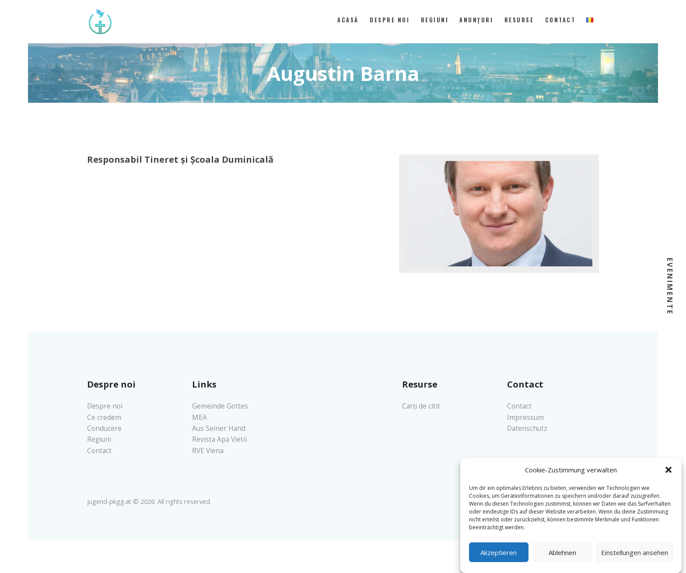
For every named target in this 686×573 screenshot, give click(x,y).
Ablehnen (562, 558)
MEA (199, 417)
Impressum (525, 417)
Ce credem (104, 417)
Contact (99, 450)
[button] (668, 476)
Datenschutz (527, 428)
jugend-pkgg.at (109, 501)
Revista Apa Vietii (219, 439)
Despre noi (104, 406)
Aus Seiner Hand (218, 428)
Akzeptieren (498, 558)
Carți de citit (421, 406)
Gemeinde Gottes (220, 406)
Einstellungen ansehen (634, 558)
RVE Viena (208, 450)
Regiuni (99, 439)
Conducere (104, 428)
